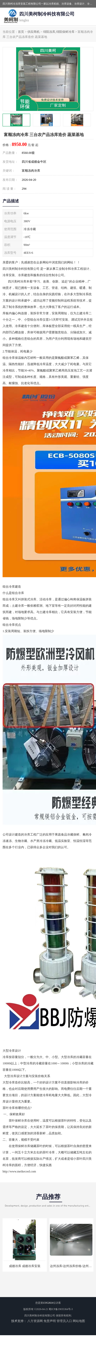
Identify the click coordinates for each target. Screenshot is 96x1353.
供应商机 (33, 32)
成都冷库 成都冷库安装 (24, 1266)
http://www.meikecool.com (19, 1171)
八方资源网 (35, 1321)
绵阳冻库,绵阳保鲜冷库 (58, 32)
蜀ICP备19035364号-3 (61, 1309)
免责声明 (50, 1321)
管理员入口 (64, 1321)
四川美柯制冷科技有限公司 (39, 1315)
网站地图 (79, 1321)
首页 (21, 32)
